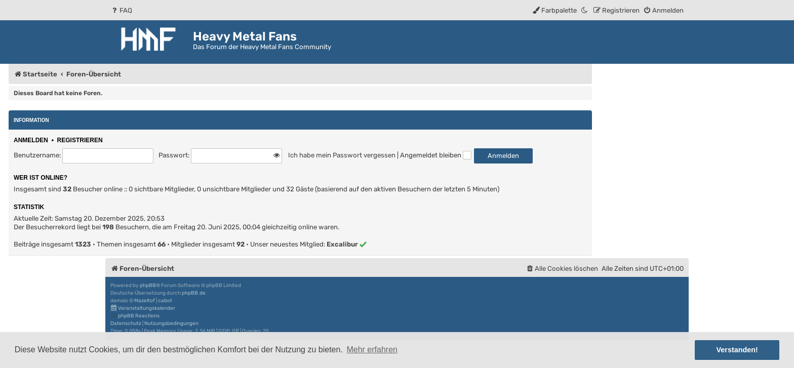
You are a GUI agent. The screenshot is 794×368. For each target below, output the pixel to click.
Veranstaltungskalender (142, 308)
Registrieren (80, 140)
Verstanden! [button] (737, 350)
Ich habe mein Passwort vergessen (341, 155)
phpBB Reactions (135, 315)
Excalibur (342, 244)
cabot (165, 301)
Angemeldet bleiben (435, 155)
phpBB (148, 285)
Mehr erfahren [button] (372, 349)
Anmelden (31, 140)
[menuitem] (121, 10)
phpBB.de (194, 293)
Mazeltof (144, 301)
